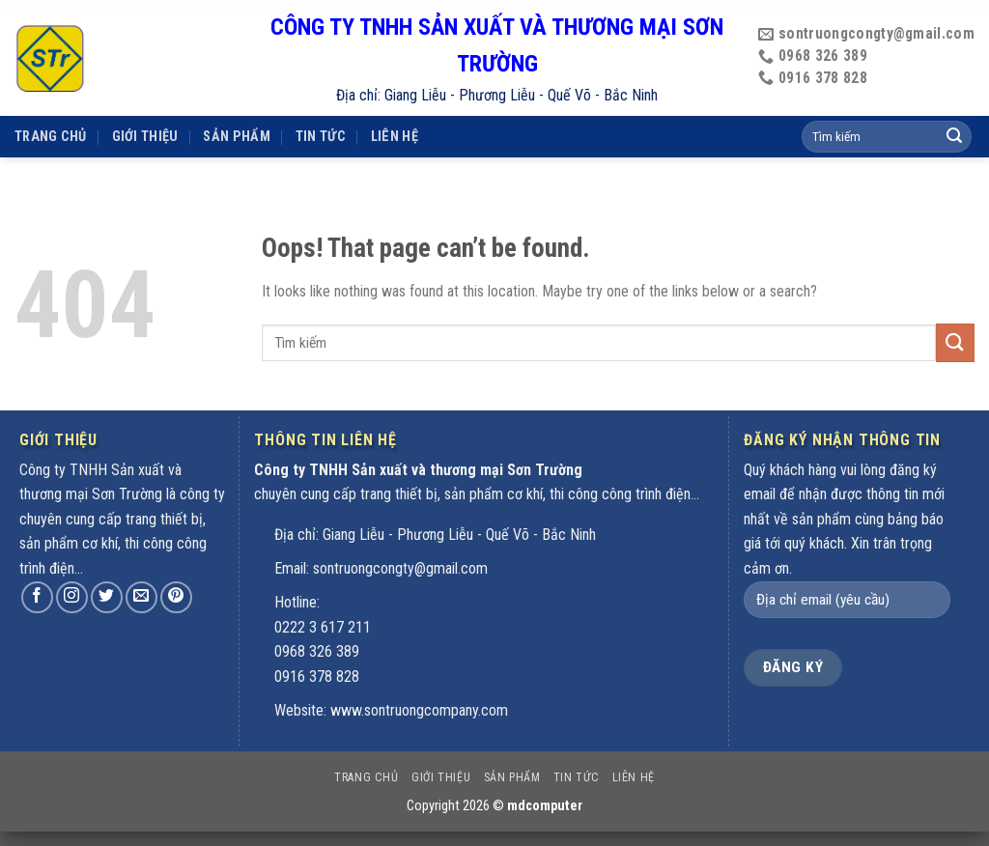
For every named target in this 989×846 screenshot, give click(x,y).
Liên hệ (394, 111)
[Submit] (955, 342)
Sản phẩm (236, 111)
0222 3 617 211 (322, 627)
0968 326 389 (316, 651)
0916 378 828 (316, 676)
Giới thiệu (145, 111)
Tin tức (321, 111)
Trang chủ (50, 111)
